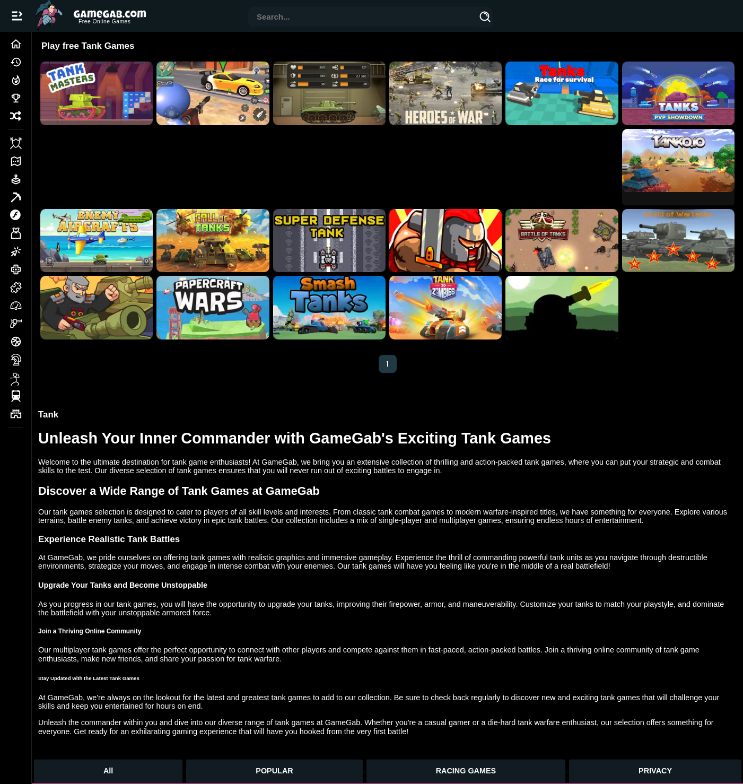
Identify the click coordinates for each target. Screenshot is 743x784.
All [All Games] (108, 770)
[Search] (484, 19)
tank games (72, 512)
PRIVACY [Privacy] (655, 770)
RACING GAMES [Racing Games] (466, 770)
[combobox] (363, 17)
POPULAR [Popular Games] (274, 770)
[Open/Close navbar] (17, 16)
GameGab (278, 462)
